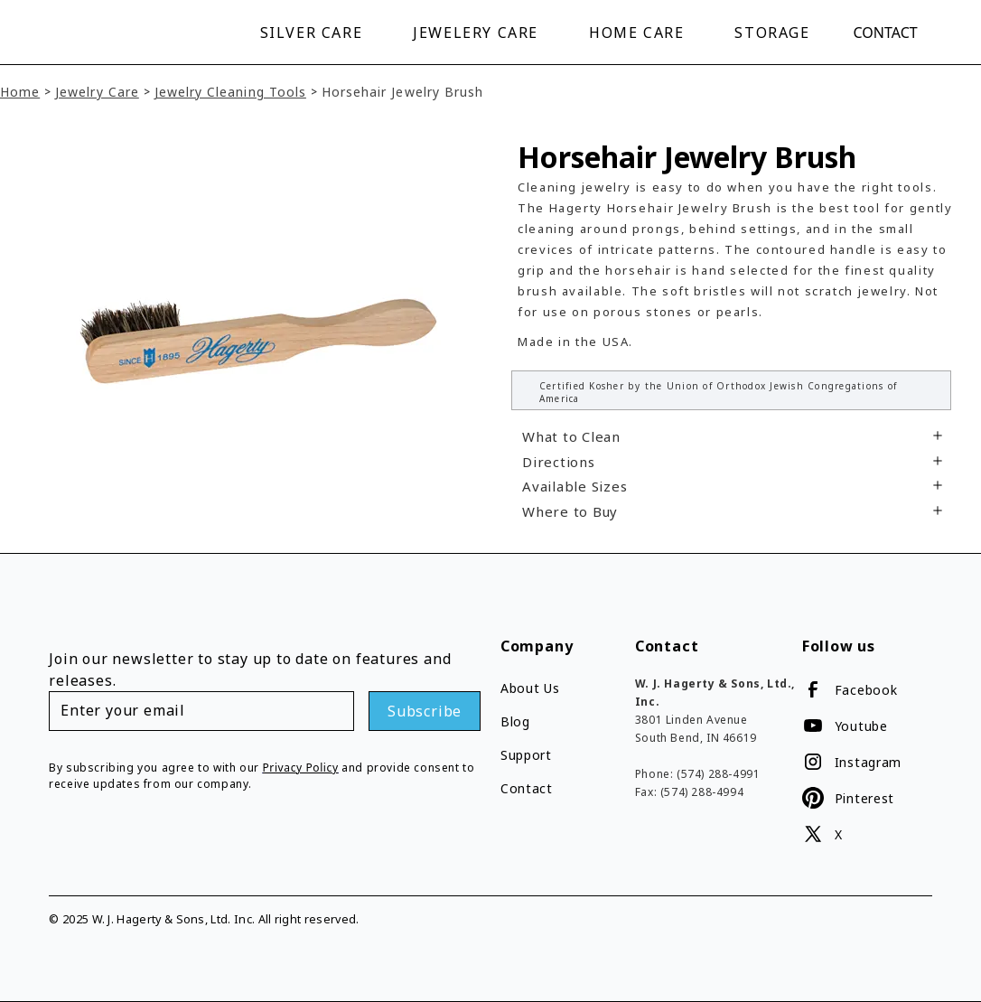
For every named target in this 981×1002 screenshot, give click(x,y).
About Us (530, 688)
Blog (515, 721)
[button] (315, 32)
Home (20, 91)
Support (526, 754)
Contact (886, 32)
